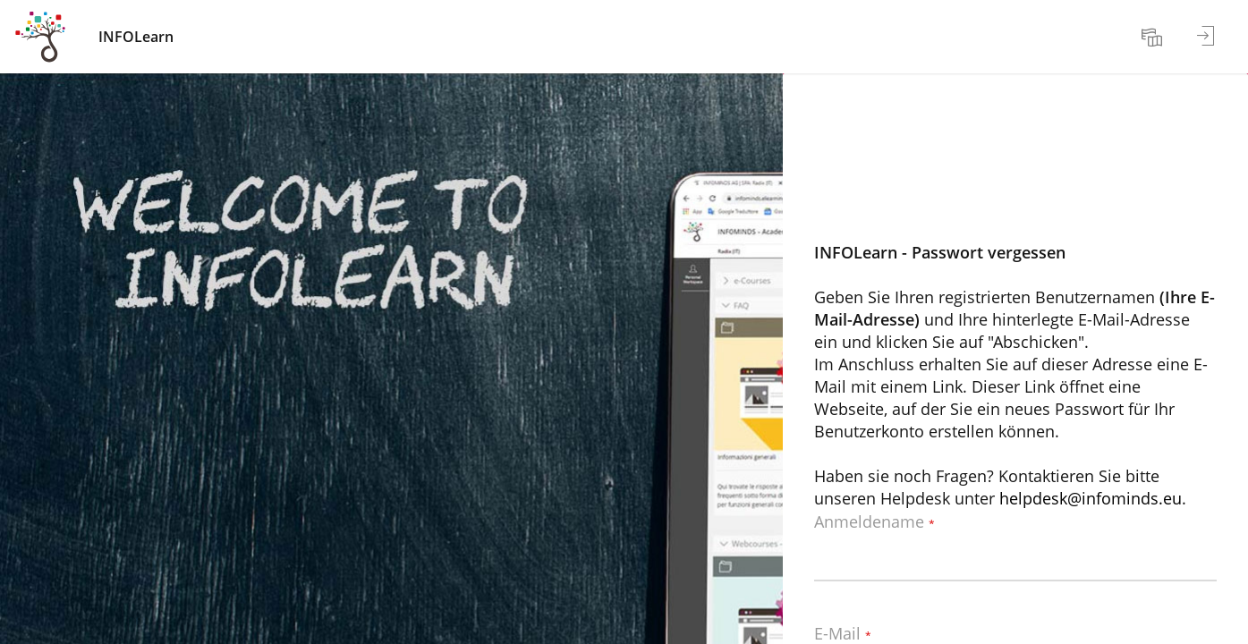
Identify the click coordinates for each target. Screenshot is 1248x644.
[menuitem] (1154, 37)
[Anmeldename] (1015, 554)
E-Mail (842, 634)
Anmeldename (874, 522)
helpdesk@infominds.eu (1090, 498)
